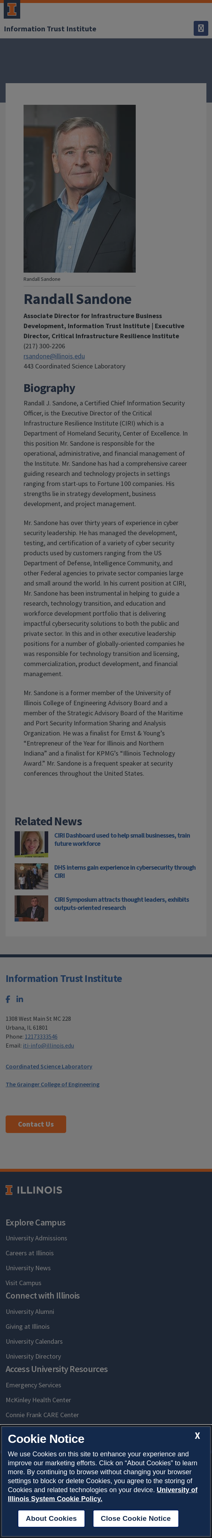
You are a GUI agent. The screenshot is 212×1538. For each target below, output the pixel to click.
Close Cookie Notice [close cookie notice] (136, 1518)
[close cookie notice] (197, 1435)
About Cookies (51, 1518)
